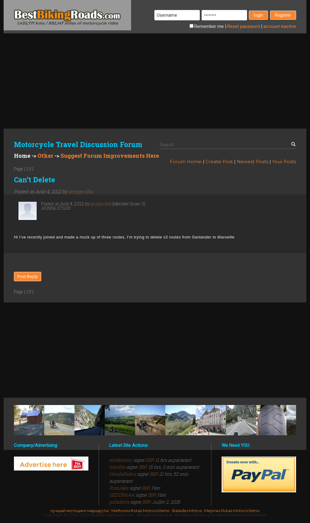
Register (283, 15)
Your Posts (284, 161)
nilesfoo (118, 467)
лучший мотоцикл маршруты (79, 510)
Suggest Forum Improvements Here (110, 155)
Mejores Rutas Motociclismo (232, 510)
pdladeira (119, 502)
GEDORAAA (122, 495)
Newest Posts (252, 161)
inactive (279, 26)
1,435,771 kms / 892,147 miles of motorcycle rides (67, 23)
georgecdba (81, 191)
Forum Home (186, 161)
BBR (150, 460)
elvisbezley (121, 460)
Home (22, 155)
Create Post (219, 161)
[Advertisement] (155, 75)
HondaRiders (123, 474)
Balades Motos (187, 510)
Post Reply (27, 276)
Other (45, 155)
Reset (243, 26)
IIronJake (119, 488)
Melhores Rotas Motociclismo (140, 510)
